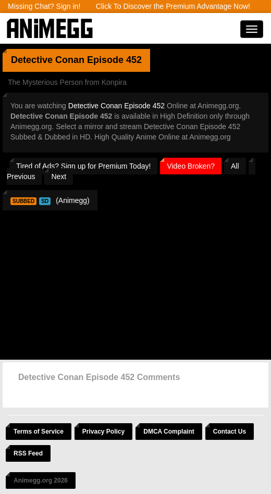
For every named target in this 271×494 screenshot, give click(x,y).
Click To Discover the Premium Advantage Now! (173, 6)
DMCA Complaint (168, 431)
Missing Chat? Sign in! (44, 6)
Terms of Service (39, 431)
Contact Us (229, 431)
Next (58, 176)
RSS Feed (28, 453)
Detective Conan (47, 60)
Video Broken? (191, 166)
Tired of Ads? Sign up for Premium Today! (83, 166)
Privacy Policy (103, 431)
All (235, 166)
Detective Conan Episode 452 (116, 106)
